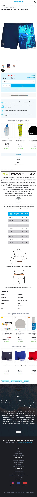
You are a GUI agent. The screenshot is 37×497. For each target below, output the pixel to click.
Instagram (29, 442)
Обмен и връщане (18, 462)
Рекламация (18, 464)
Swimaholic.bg (4, 5)
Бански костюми (11, 5)
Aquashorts (32, 5)
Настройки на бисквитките (18, 466)
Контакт (18, 451)
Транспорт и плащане (18, 460)
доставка (33, 75)
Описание (18, 154)
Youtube (20, 442)
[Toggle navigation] (1, 2)
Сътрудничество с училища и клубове (18, 475)
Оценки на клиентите (18, 455)
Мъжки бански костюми (23, 5)
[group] (7, 136)
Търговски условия (18, 471)
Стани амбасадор (18, 477)
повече (18, 432)
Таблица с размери (31, 77)
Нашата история (18, 453)
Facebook (25, 442)
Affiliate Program (18, 479)
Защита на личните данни (18, 473)
